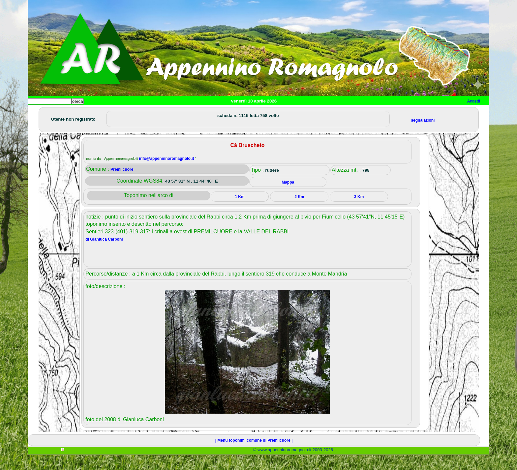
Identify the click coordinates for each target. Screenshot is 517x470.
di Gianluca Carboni (104, 254)
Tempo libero (161, 112)
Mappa (241, 112)
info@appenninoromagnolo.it (167, 173)
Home (39, 112)
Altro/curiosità (206, 112)
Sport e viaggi (118, 112)
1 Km (239, 211)
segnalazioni (423, 135)
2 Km (299, 211)
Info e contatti (274, 112)
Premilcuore (121, 184)
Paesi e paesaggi (73, 112)
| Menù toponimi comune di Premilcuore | (254, 455)
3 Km (359, 211)
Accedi (473, 101)
